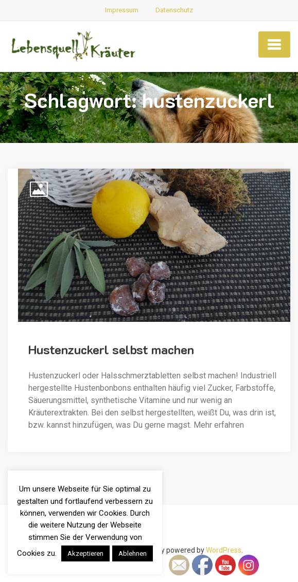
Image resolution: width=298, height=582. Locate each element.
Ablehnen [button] (132, 553)
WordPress (223, 550)
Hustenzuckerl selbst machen (111, 349)
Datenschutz (174, 10)
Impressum (121, 10)
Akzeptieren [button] (85, 553)
